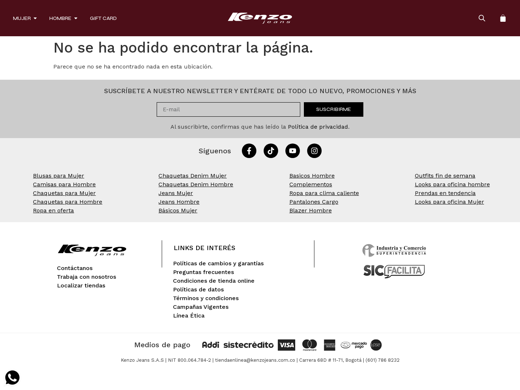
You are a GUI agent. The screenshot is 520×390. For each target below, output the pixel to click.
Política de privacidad (318, 126)
